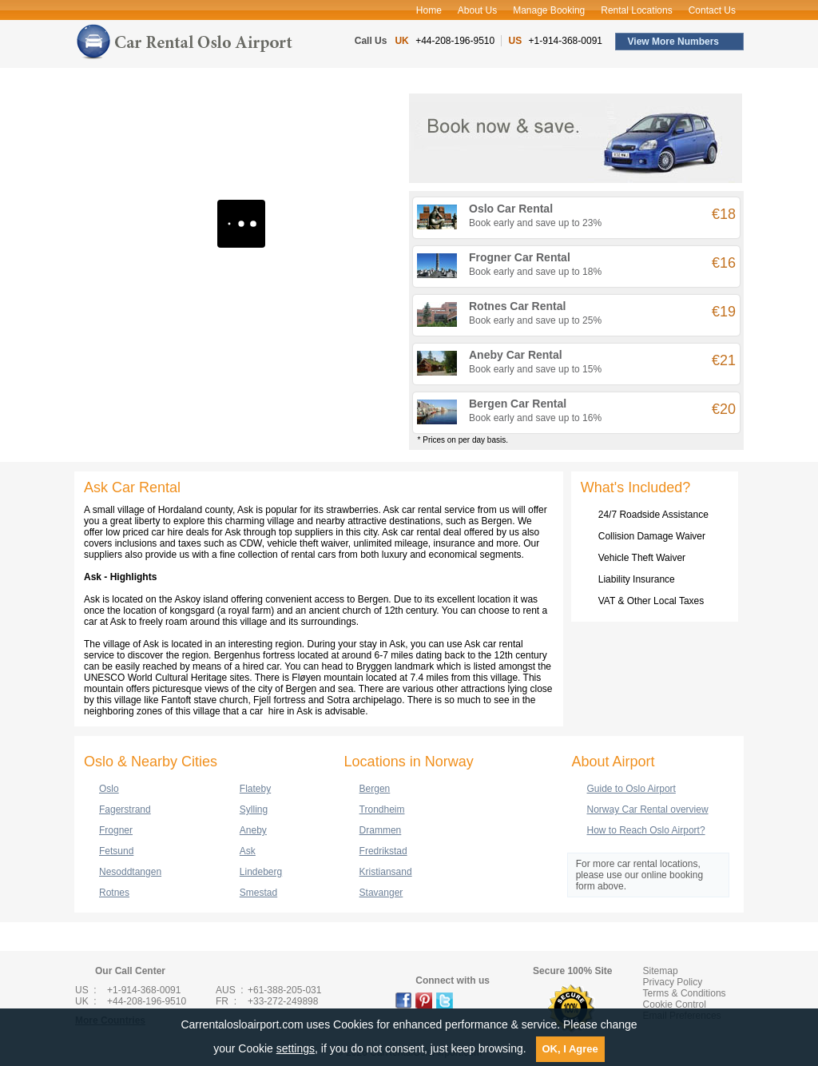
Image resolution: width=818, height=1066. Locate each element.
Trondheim (382, 809)
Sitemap (660, 971)
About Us (477, 10)
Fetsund (116, 851)
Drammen (380, 830)
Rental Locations (636, 10)
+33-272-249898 (283, 1001)
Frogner (116, 830)
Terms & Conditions (684, 993)
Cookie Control (674, 1004)
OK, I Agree (570, 1049)
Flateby (255, 788)
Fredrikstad (383, 851)
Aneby (253, 830)
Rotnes (114, 892)
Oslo (109, 788)
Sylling (254, 809)
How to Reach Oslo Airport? (646, 830)
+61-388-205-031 (284, 990)
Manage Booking (549, 10)
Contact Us (712, 10)
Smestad (258, 892)
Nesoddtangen (130, 871)
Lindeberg (261, 871)
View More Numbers (673, 41)
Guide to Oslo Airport (631, 788)
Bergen (375, 788)
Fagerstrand (125, 809)
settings (295, 1048)
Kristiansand (385, 871)
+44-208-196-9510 (454, 40)
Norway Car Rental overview (648, 809)
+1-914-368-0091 (565, 40)
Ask (248, 851)
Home (429, 10)
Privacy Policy (673, 982)
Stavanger (381, 892)
